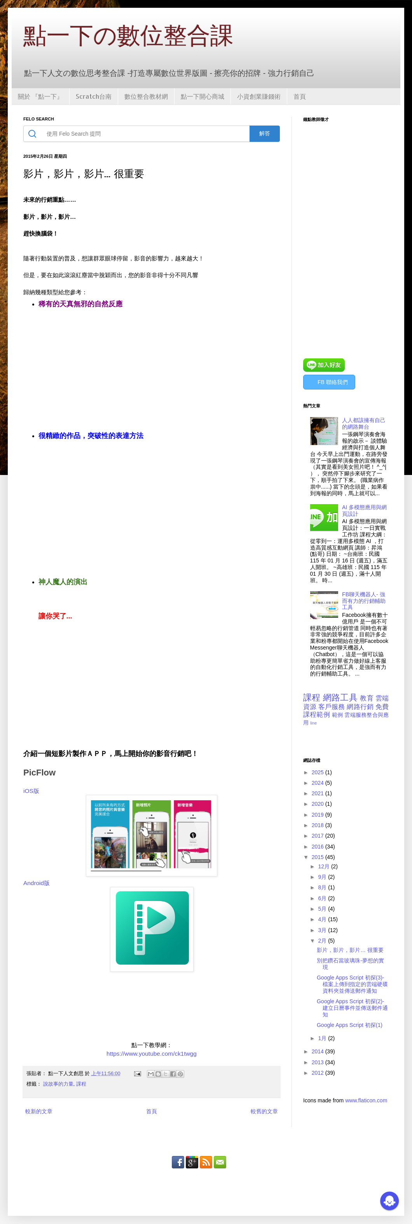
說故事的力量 (58, 1084)
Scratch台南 (94, 96)
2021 (318, 793)
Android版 (36, 883)
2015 (318, 857)
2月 (323, 941)
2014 (318, 1051)
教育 (366, 698)
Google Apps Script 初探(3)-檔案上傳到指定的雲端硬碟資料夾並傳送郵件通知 (352, 984)
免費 (382, 707)
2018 (318, 825)
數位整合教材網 (146, 96)
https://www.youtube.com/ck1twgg (151, 1053)
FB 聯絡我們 (333, 382)
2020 (318, 804)
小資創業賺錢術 (259, 96)
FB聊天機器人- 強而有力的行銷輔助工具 (364, 601)
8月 (323, 887)
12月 (324, 866)
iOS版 (31, 790)
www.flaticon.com (366, 1100)
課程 (81, 1084)
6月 (323, 898)
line (313, 723)
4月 (323, 919)
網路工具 (340, 697)
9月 (323, 877)
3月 (323, 930)
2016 (318, 846)
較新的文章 (38, 1111)
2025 (318, 772)
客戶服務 (331, 707)
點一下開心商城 (202, 96)
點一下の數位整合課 (128, 36)
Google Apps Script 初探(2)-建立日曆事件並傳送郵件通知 (352, 1008)
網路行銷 (360, 707)
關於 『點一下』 (40, 96)
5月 (323, 909)
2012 (318, 1073)
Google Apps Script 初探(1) (349, 1025)
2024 (318, 783)
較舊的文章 (264, 1111)
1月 (323, 1038)
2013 (318, 1062)
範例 (337, 715)
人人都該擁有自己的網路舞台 (364, 423)
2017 (318, 836)
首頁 (299, 96)
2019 (318, 815)
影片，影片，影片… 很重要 (350, 950)
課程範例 (316, 714)
